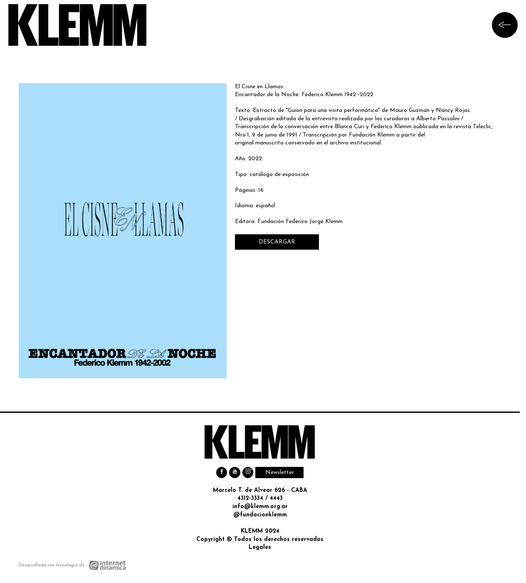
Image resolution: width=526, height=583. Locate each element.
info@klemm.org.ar (260, 507)
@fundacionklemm (260, 515)
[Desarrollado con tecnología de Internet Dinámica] (72, 565)
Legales (260, 547)
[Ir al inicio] (77, 25)
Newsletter (279, 472)
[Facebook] (221, 472)
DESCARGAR (277, 242)
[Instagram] (248, 472)
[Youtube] (234, 472)
